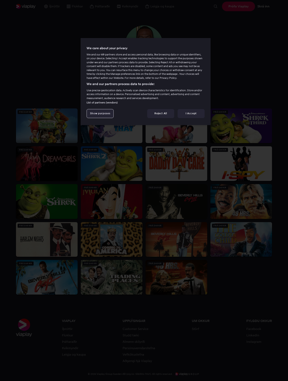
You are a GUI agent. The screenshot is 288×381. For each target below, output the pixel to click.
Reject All (160, 113)
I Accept (191, 113)
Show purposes (100, 113)
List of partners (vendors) (102, 102)
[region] (146, 81)
